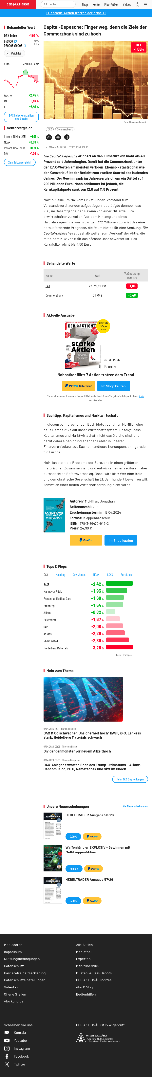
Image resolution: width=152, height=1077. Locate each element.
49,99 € (74, 868)
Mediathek (84, 952)
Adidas (48, 634)
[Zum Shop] (85, 4)
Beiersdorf (50, 620)
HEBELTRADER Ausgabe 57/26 (89, 879)
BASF (46, 584)
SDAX (110, 574)
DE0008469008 (15, 45)
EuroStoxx (127, 574)
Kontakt (15, 1032)
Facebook (16, 1056)
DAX (50, 129)
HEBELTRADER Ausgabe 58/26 (90, 815)
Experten (83, 958)
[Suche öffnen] (45, 4)
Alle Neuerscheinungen (135, 806)
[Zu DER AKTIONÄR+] (111, 4)
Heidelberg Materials (56, 648)
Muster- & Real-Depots (94, 973)
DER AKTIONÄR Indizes (94, 980)
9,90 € (73, 836)
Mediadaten (13, 944)
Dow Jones (79, 574)
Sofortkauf (78, 386)
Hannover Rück (53, 591)
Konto (141, 396)
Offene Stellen (15, 994)
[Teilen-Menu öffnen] (49, 137)
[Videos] (127, 4)
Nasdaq (60, 574)
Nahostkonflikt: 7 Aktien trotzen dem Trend (96, 374)
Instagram (17, 1048)
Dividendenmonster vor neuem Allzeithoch (77, 751)
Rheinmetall (51, 641)
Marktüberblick (88, 966)
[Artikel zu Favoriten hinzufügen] (66, 137)
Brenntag (49, 606)
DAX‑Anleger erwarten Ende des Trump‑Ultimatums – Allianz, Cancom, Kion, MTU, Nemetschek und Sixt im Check (92, 767)
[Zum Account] (96, 4)
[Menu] (147, 4)
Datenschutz (14, 966)
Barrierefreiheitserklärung (25, 973)
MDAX (96, 574)
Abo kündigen (15, 1001)
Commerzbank (65, 129)
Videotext (12, 987)
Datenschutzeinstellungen (24, 980)
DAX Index (10, 36)
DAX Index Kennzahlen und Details (21, 116)
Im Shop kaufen (113, 386)
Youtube (15, 1040)
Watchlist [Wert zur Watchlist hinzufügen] (16, 53)
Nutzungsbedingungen (22, 958)
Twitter (14, 1064)
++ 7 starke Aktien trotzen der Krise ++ (76, 13)
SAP (46, 627)
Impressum (13, 952)
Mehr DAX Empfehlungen (130, 779)
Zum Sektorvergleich (19, 162)
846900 (10, 41)
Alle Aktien (84, 944)
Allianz (47, 613)
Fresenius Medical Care (57, 598)
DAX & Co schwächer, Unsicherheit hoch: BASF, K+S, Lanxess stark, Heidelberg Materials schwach (92, 735)
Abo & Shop (85, 987)
